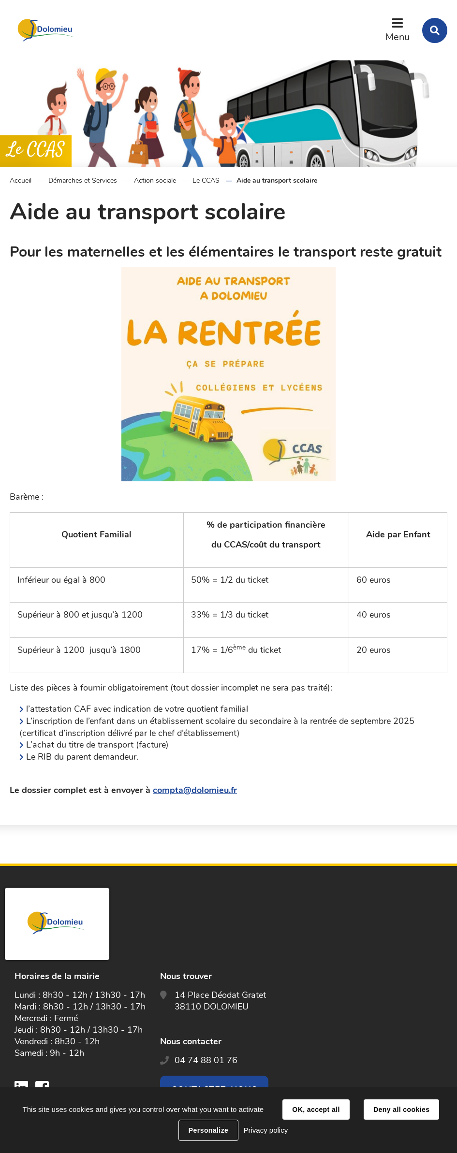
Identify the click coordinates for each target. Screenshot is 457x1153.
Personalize (208, 1130)
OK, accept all (315, 1109)
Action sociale (155, 180)
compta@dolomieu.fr (195, 790)
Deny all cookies (401, 1109)
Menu (397, 36)
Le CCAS (206, 180)
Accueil (20, 180)
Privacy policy (265, 1130)
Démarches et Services (82, 180)
